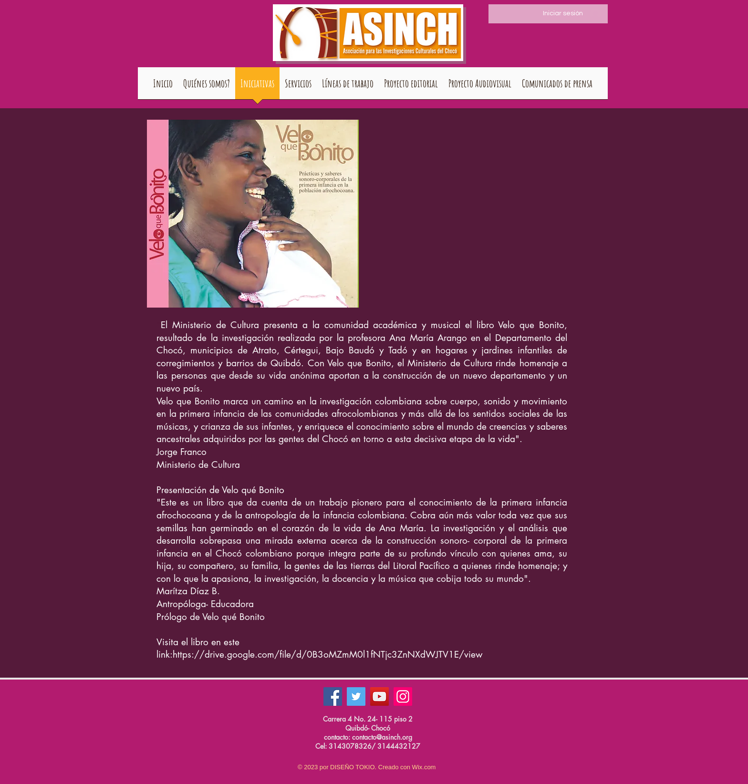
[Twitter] (356, 696)
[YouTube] (379, 696)
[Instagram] (403, 696)
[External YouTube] (482, 199)
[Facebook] (332, 696)
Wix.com (424, 767)
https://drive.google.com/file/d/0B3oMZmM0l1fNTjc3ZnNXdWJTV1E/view (327, 654)
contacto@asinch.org (382, 737)
